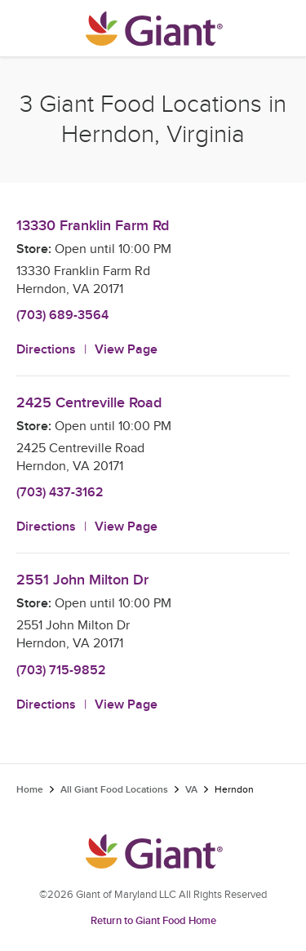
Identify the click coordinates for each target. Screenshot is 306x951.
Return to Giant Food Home (153, 920)
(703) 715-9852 (61, 670)
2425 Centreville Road (89, 402)
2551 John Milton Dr (82, 580)
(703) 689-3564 (62, 315)
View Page (126, 350)
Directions (46, 350)
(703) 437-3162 (60, 492)
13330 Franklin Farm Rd (92, 225)
